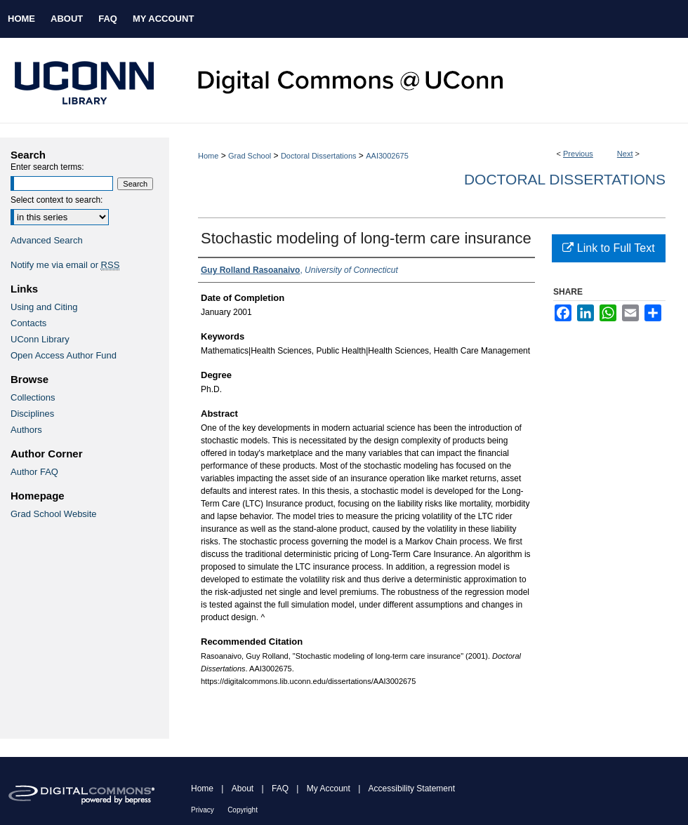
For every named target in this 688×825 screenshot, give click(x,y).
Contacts (28, 323)
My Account (328, 788)
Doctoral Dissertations (319, 156)
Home (208, 156)
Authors (26, 429)
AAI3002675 (387, 156)
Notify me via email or (65, 265)
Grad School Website (54, 514)
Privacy (202, 810)
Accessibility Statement (412, 788)
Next (625, 153)
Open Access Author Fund (64, 355)
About (242, 788)
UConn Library (40, 339)
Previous (578, 153)
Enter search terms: (47, 167)
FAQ (280, 788)
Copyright (242, 810)
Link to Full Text (608, 248)
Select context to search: (56, 200)
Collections (33, 397)
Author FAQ (34, 472)
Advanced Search (47, 240)
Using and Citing (44, 307)
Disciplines (32, 413)
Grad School (249, 156)
